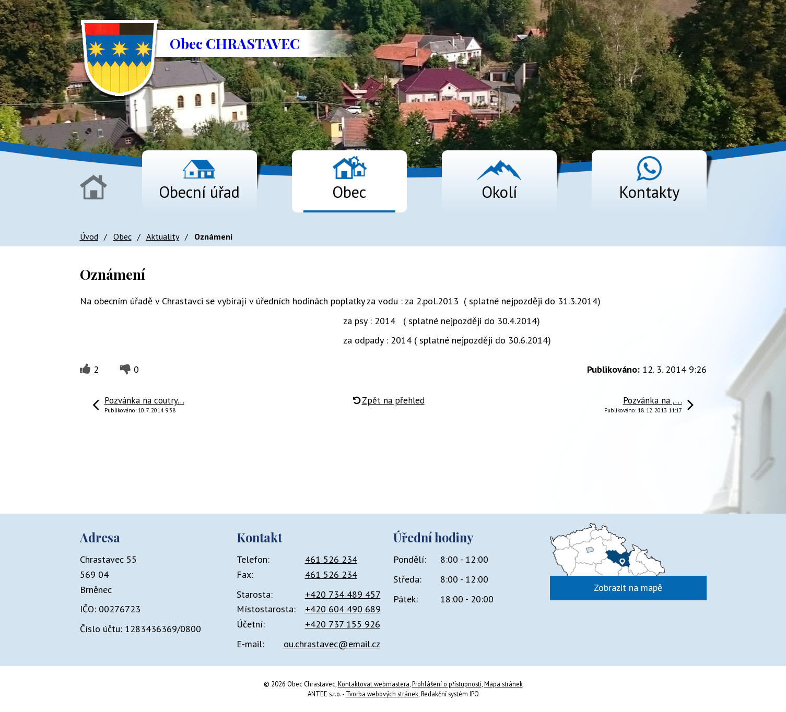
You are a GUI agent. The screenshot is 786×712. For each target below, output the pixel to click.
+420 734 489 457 (343, 594)
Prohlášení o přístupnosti (447, 684)
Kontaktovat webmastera (373, 684)
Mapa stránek (503, 684)
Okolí (499, 192)
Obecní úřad (199, 192)
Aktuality (162, 236)
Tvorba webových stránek (382, 694)
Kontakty (649, 192)
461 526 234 (331, 559)
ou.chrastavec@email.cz (332, 644)
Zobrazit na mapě (628, 588)
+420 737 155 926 (342, 624)
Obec (349, 192)
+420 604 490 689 (343, 609)
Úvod (93, 187)
